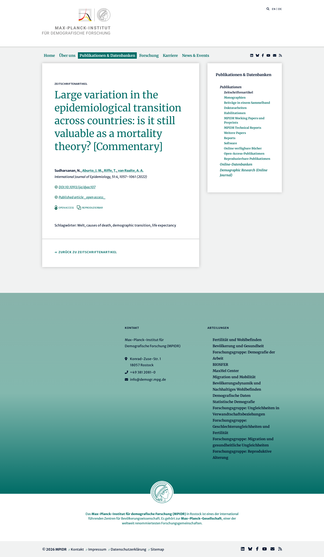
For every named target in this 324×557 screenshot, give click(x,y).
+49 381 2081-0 (143, 372)
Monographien (235, 97)
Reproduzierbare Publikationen (247, 159)
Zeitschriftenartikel (238, 92)
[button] (268, 9)
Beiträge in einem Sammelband (247, 103)
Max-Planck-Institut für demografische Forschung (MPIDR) (139, 514)
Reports (229, 138)
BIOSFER (220, 364)
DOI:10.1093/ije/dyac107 (77, 187)
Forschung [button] (149, 55)
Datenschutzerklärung (128, 549)
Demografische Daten (232, 395)
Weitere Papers (235, 133)
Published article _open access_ (82, 197)
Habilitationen (235, 113)
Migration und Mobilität (234, 377)
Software (230, 143)
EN (274, 9)
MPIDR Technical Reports (242, 128)
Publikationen (231, 87)
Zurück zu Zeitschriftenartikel (87, 252)
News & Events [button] (195, 55)
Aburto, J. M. (92, 170)
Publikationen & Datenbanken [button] (107, 55)
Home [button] (49, 55)
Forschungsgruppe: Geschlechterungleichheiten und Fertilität (241, 426)
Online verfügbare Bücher (243, 148)
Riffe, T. (110, 170)
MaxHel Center (226, 371)
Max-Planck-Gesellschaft (201, 518)
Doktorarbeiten (235, 108)
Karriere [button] (170, 55)
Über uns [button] (67, 55)
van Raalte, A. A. (131, 170)
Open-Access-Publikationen (244, 153)
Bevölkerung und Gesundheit (238, 346)
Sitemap (157, 549)
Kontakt (77, 549)
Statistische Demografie (234, 402)
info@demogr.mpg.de (148, 379)
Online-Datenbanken (236, 164)
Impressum (97, 549)
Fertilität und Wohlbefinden (237, 340)
